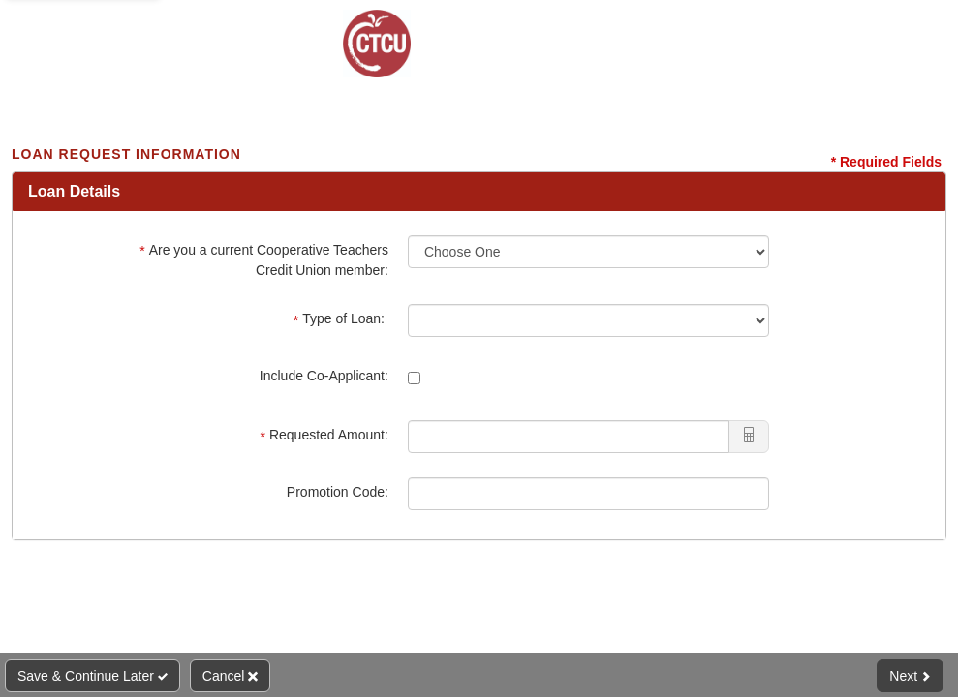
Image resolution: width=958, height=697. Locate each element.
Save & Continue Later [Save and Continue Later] (92, 675)
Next (910, 675)
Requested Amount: (323, 435)
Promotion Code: (337, 492)
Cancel (230, 675)
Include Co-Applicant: (324, 375)
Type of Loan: (341, 319)
